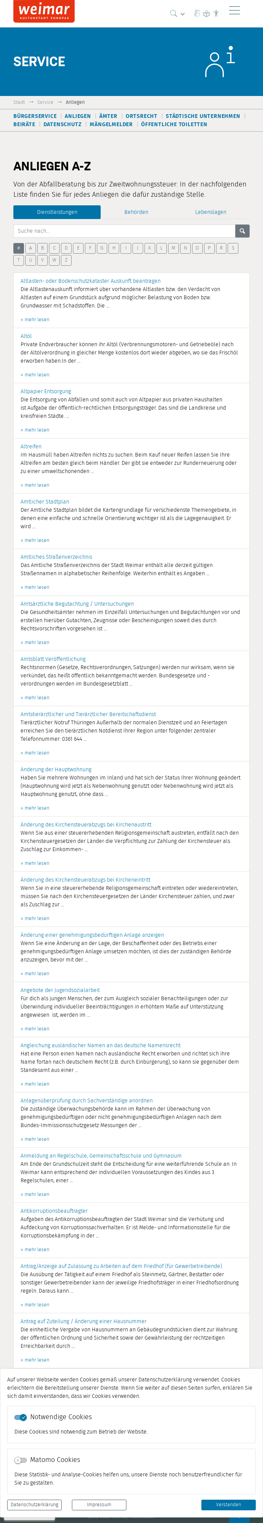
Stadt (19, 102)
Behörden (136, 212)
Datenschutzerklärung (34, 1504)
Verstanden (228, 1504)
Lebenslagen (210, 212)
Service (45, 102)
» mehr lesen (35, 319)
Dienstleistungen (57, 212)
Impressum (99, 1504)
